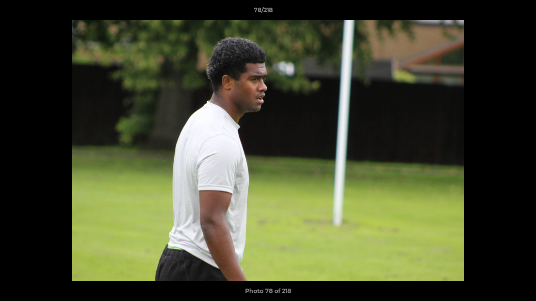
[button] (501, 12)
